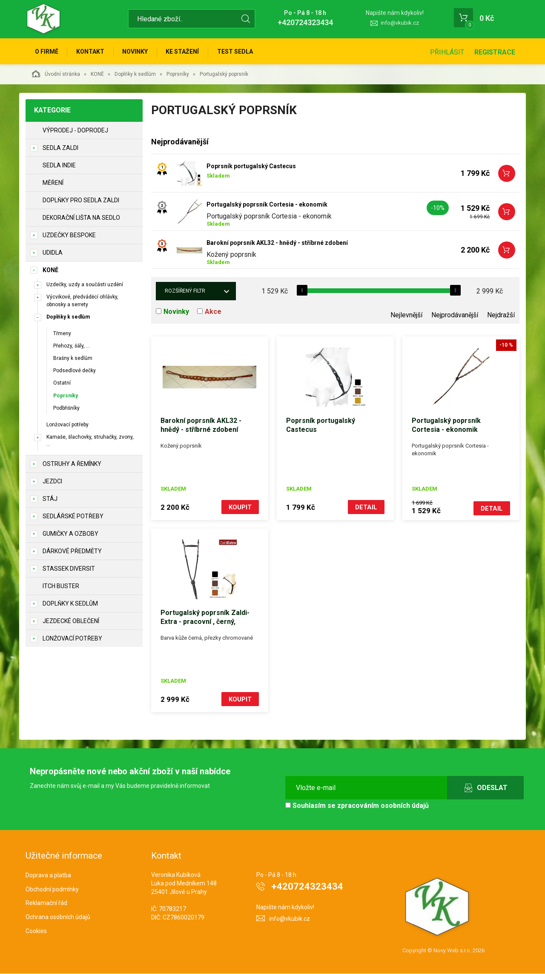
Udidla (53, 253)
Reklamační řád (46, 903)
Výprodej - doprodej (75, 131)
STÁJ (50, 500)
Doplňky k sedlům (135, 75)
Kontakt (92, 52)
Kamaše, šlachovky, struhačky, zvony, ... (90, 441)
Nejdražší (501, 316)
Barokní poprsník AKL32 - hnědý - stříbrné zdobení (277, 244)
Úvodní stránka (56, 75)
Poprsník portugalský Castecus (251, 167)
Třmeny (62, 335)
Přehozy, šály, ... (71, 347)
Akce (213, 313)
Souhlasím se (357, 806)
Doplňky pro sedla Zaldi (81, 201)
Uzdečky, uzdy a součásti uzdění (84, 286)
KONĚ (97, 75)
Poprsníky (177, 75)
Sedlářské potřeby (73, 517)
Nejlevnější (406, 316)
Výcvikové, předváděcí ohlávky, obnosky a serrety (82, 301)
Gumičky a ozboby (70, 535)
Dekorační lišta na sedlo (81, 218)
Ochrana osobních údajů (58, 917)
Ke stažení (186, 52)
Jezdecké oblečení (71, 622)
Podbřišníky (66, 409)
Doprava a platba (48, 875)
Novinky (138, 52)
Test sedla (240, 52)
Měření (53, 184)
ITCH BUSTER (61, 587)
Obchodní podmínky (52, 889)
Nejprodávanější (454, 316)
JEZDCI (52, 482)
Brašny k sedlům (72, 359)
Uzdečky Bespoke (69, 236)
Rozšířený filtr (185, 292)
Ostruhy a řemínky (72, 465)
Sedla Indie (59, 166)
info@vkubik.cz (400, 23)
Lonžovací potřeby (67, 426)
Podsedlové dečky (74, 372)
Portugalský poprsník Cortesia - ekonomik (267, 205)
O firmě (47, 52)
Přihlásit (447, 52)
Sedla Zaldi (60, 149)
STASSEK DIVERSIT (69, 569)
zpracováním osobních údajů (383, 806)
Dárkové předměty (72, 552)
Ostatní (62, 384)
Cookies (36, 931)
